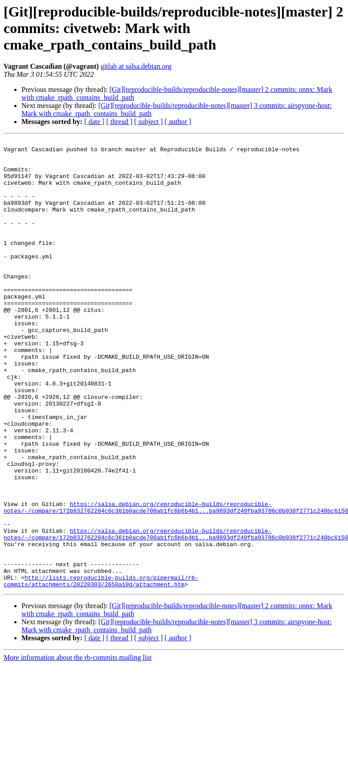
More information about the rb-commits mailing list (78, 747)
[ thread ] (119, 121)
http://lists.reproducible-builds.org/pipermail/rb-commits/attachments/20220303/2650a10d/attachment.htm (101, 670)
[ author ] (178, 121)
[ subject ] (148, 121)
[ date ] (94, 121)
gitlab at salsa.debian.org (135, 66)
